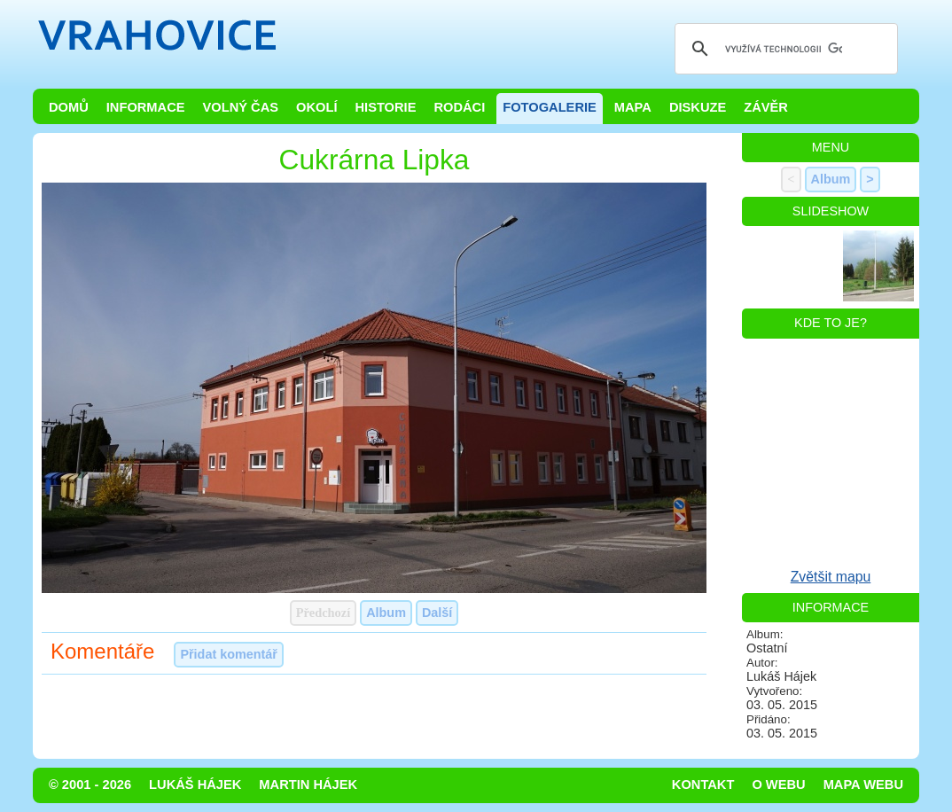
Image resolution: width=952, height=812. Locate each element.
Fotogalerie (550, 107)
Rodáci (459, 107)
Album (386, 612)
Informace (145, 107)
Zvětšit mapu (831, 576)
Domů (69, 107)
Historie (385, 107)
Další (437, 612)
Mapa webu (863, 784)
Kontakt (703, 784)
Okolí (316, 107)
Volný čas (241, 107)
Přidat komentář (228, 654)
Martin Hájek (308, 784)
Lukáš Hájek (195, 784)
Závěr (766, 107)
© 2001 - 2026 (90, 784)
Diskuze (697, 107)
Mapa (633, 107)
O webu (778, 784)
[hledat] (783, 48)
